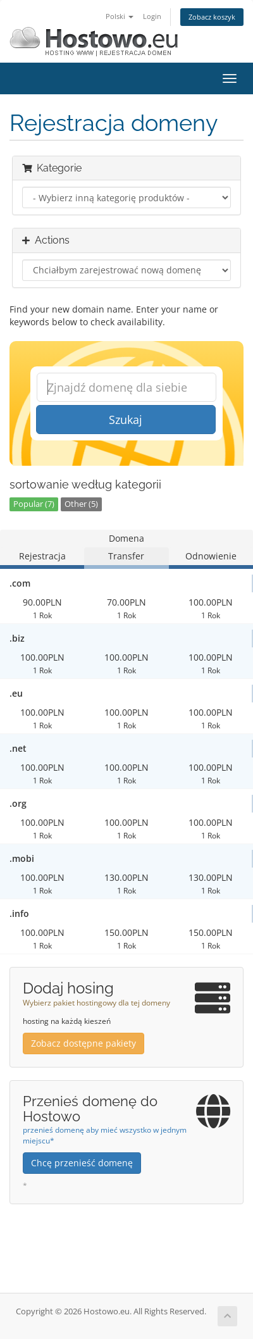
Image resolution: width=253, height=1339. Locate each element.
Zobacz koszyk (211, 17)
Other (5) (81, 504)
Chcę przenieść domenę (82, 1163)
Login (152, 16)
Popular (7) (33, 504)
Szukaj (125, 419)
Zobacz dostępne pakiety (83, 1043)
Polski (119, 16)
